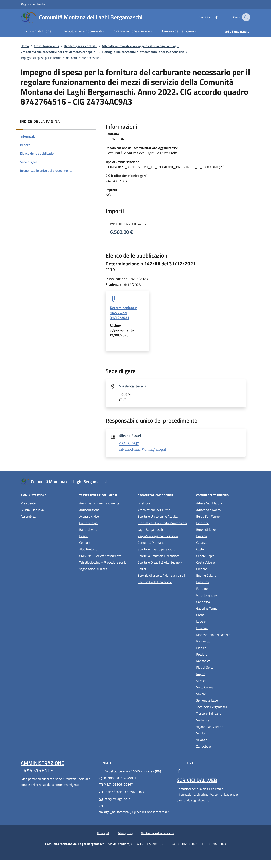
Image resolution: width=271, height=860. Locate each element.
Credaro (218, 568)
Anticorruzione (89, 509)
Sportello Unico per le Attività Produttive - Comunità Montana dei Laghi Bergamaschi (162, 523)
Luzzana (202, 628)
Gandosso (219, 601)
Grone (217, 614)
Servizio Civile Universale (165, 581)
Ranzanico (220, 660)
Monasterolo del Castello (223, 634)
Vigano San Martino (223, 726)
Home (25, 46)
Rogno (217, 673)
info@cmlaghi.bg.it (114, 798)
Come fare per (88, 523)
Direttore (144, 503)
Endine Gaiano (223, 575)
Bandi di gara (88, 529)
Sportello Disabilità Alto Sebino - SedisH (160, 565)
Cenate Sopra (222, 555)
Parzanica (219, 641)
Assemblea (28, 516)
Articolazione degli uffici (154, 509)
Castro (217, 549)
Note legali (103, 833)
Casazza (218, 542)
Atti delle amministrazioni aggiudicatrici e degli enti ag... (140, 46)
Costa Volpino (222, 562)
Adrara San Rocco (223, 509)
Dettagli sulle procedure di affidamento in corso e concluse (143, 51)
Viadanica (219, 720)
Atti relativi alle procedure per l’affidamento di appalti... (59, 51)
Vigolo (217, 733)
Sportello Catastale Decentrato (159, 555)
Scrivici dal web (197, 780)
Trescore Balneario (223, 713)
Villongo (218, 739)
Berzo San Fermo (223, 516)
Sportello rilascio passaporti (156, 549)
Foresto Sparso (223, 595)
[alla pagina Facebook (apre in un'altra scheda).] (213, 17)
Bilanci (83, 536)
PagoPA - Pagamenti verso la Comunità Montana (165, 539)
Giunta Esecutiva (32, 509)
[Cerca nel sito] (245, 17)
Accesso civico (89, 516)
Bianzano (219, 522)
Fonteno (218, 588)
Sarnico (218, 680)
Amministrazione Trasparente (99, 503)
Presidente (28, 503)
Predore (218, 654)
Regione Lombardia (33, 4)
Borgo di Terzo (222, 529)
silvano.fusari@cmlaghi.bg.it (142, 449)
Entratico (219, 581)
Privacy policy (125, 833)
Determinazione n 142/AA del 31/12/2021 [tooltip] (123, 312)
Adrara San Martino (223, 503)
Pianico (218, 647)
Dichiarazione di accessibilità (157, 833)
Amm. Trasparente (46, 46)
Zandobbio (220, 746)
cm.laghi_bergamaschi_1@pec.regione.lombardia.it (134, 809)
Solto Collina (221, 687)
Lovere (217, 621)
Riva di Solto (221, 667)
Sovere (217, 693)
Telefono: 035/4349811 (117, 777)
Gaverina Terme (223, 608)
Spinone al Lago (223, 700)
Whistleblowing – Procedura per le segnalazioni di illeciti (106, 565)
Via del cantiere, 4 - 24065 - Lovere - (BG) (135, 771)
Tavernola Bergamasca (223, 706)
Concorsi (85, 542)
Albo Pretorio (105, 549)
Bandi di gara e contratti (80, 46)
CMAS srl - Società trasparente (106, 555)
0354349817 (129, 443)
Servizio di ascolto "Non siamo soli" (162, 575)
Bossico (218, 535)
